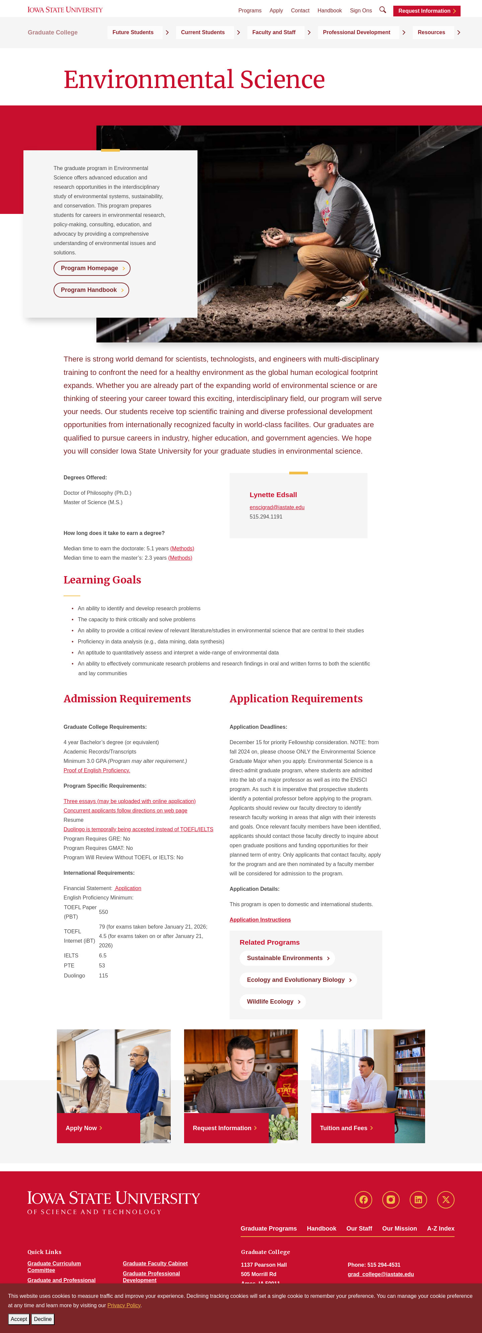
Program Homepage (89, 268)
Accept (20, 1318)
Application (127, 888)
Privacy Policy (123, 1305)
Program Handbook (89, 290)
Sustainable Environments (285, 958)
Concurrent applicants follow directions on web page (125, 810)
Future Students (198, 51)
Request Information (424, 21)
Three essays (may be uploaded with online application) (130, 801)
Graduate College (53, 51)
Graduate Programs (269, 1228)
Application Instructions (260, 920)
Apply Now (81, 1128)
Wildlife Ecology (270, 1001)
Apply (276, 20)
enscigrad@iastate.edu (277, 507)
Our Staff (359, 1228)
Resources (440, 51)
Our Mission (399, 1228)
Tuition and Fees (344, 1128)
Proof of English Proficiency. (97, 770)
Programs (249, 20)
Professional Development (379, 51)
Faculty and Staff (311, 51)
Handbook (330, 20)
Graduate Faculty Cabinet (155, 1263)
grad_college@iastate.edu (381, 1274)
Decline (44, 1318)
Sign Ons (361, 20)
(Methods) (182, 548)
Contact (300, 20)
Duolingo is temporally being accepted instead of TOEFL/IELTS (138, 829)
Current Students (254, 51)
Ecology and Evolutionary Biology (296, 979)
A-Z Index (441, 1228)
